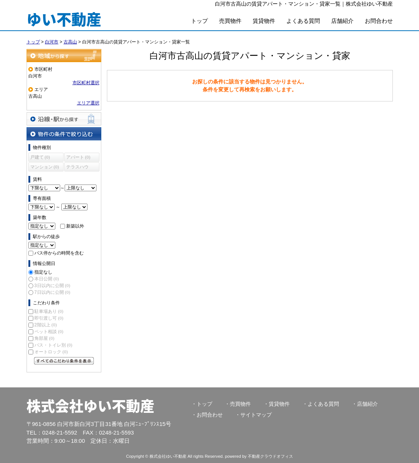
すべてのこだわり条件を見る (64, 361)
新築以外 (75, 226)
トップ (199, 21)
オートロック (51, 351)
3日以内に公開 (52, 285)
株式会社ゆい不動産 (90, 405)
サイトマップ (256, 415)
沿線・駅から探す (64, 118)
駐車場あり (48, 311)
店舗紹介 (342, 21)
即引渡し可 (48, 318)
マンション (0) (44, 167)
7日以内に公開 (52, 292)
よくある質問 (303, 21)
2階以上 (45, 325)
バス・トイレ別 (53, 345)
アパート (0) (78, 157)
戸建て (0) (40, 157)
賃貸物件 (264, 21)
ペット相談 (48, 331)
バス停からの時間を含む (59, 253)
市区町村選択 (86, 82)
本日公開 (46, 278)
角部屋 (44, 338)
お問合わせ (379, 21)
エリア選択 (88, 103)
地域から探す (64, 55)
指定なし (43, 272)
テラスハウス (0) (77, 167)
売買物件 (230, 21)
